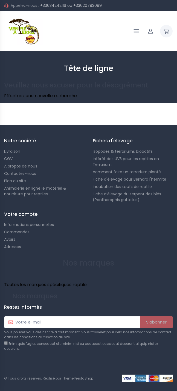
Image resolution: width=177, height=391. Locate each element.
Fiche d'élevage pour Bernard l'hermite (129, 179)
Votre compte (21, 214)
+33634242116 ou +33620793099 (71, 5)
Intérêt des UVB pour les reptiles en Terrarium (126, 161)
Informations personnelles (29, 224)
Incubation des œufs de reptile (122, 186)
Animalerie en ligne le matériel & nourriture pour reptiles (35, 191)
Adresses (12, 246)
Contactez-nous (20, 173)
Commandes (17, 232)
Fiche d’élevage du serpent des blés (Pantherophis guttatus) (127, 196)
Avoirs (9, 239)
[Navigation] (136, 31)
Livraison (12, 151)
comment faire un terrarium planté (127, 172)
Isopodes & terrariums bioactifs (123, 151)
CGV (8, 158)
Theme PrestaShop (77, 378)
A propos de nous (20, 166)
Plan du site (15, 181)
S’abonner (156, 322)
